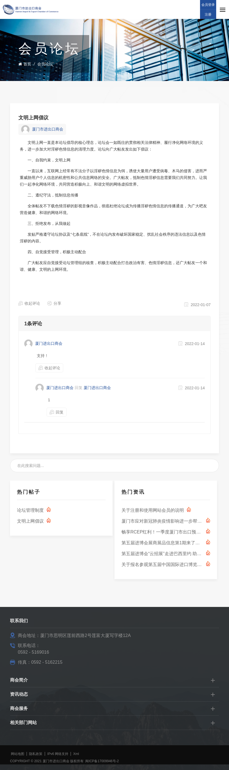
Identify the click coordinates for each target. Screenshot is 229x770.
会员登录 (208, 5)
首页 (24, 64)
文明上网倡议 (33, 117)
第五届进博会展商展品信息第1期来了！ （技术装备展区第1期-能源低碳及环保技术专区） (162, 542)
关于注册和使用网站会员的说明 (152, 510)
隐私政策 (35, 754)
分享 (57, 303)
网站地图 (17, 754)
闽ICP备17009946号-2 (102, 761)
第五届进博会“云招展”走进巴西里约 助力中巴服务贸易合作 (162, 553)
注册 (208, 14)
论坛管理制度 (30, 510)
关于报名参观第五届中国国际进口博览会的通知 (162, 564)
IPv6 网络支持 (57, 754)
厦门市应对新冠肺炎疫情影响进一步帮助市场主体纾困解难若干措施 (162, 521)
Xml (76, 754)
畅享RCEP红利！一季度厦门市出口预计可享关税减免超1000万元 (162, 532)
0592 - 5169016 (33, 652)
